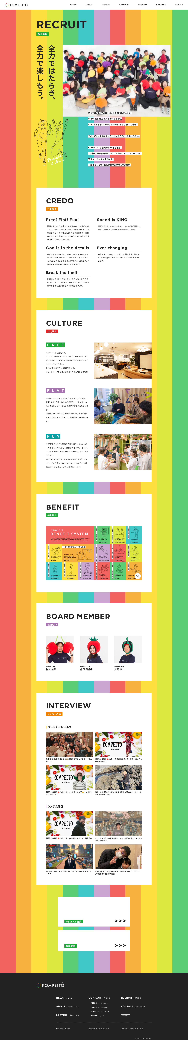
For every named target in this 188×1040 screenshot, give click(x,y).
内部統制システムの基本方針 (132, 1028)
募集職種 (70, 945)
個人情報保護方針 (63, 1028)
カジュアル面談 (73, 920)
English (178, 4)
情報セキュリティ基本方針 (99, 1028)
